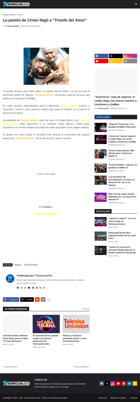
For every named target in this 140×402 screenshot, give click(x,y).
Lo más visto (103, 117)
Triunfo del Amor (31, 265)
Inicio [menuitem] (8, 13)
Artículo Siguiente (81, 367)
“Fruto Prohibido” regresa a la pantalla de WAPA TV (122, 166)
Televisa (20, 15)
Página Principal (9, 15)
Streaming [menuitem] (76, 13)
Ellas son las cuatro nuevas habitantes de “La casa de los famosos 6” (122, 197)
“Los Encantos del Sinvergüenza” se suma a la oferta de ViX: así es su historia (121, 181)
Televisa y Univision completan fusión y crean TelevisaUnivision (75, 338)
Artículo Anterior (10, 367)
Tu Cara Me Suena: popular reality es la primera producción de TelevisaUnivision (45, 339)
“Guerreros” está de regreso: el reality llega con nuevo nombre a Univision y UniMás (116, 100)
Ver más (86, 309)
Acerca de (103, 398)
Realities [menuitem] (48, 13)
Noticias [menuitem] (20, 13)
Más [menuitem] (117, 13)
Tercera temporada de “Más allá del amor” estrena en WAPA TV (121, 153)
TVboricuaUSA (43, 275)
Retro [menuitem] (106, 13)
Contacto (133, 398)
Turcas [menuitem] (62, 13)
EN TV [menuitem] (34, 13)
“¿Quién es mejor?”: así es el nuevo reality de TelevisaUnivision (122, 221)
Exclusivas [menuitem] (92, 13)
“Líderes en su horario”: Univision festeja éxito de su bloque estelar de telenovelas (122, 250)
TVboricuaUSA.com (32, 398)
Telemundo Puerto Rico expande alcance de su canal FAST (122, 235)
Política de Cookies (118, 398)
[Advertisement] (54, 37)
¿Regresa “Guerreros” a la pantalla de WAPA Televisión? (122, 125)
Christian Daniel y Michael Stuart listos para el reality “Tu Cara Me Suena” (15, 338)
